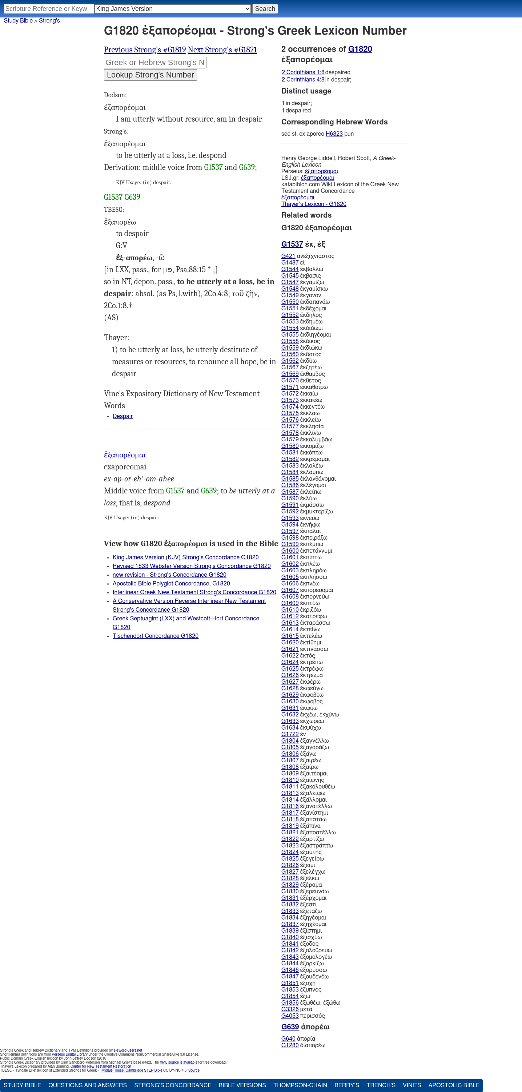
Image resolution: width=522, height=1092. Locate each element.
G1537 (213, 167)
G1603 (290, 570)
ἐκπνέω (300, 584)
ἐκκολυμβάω (306, 439)
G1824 (290, 852)
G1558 (290, 341)
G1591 (290, 505)
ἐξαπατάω (303, 819)
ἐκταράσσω (305, 623)
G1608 (290, 597)
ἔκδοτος (301, 354)
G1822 (290, 839)
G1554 (290, 328)
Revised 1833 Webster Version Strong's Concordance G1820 (192, 566)
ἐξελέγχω (303, 872)
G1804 (290, 741)
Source (194, 1070)
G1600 (290, 551)
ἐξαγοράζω (305, 747)
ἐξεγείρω (302, 859)
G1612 (290, 616)
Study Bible (18, 21)
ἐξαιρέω (301, 760)
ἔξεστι (299, 905)
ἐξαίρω (299, 767)
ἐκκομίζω (302, 446)
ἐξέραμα (301, 885)
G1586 (290, 485)
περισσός (303, 1016)
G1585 (290, 479)
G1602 (290, 564)
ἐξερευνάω (305, 891)
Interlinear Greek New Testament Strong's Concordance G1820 (194, 592)
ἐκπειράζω (304, 538)
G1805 (290, 747)
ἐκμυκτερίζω (307, 512)
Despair (123, 416)
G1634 (290, 728)
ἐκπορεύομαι (307, 590)
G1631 (290, 708)
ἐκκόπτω (302, 453)
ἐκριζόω (301, 610)
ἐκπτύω (300, 603)
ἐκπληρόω (303, 570)
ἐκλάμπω (302, 472)
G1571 (290, 387)
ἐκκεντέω (303, 407)
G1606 (290, 584)
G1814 (290, 800)
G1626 (290, 675)
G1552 (290, 315)
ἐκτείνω (301, 629)
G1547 (290, 282)
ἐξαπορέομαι (321, 171)
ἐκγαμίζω (302, 282)
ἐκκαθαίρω (304, 387)
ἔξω (295, 996)
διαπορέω (303, 1045)
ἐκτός (298, 656)
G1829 (290, 885)
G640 (288, 1039)
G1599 (290, 544)
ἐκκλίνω (301, 433)
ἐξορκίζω (302, 963)
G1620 (290, 643)
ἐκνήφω (301, 525)
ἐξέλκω (300, 878)
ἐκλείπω (301, 492)
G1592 (290, 512)
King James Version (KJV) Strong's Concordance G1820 (186, 557)
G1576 (290, 420)
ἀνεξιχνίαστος (307, 256)
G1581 (290, 453)
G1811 (290, 787)
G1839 (290, 931)
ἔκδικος (300, 341)
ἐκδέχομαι (304, 308)
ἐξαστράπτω (307, 846)
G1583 (290, 466)
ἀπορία (298, 1039)
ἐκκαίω (299, 394)
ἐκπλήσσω (304, 577)
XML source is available (178, 1062)
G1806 (290, 754)
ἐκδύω (299, 361)
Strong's (49, 21)
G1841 (290, 944)
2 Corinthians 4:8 (303, 80)
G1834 (290, 918)
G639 (247, 167)
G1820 (360, 49)
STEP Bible (153, 1070)
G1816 (290, 806)
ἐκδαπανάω (305, 302)
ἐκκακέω (301, 400)
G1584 (290, 472)
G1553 (290, 322)
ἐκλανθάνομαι (308, 479)
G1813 (290, 793)
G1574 (290, 407)
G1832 (290, 905)
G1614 (290, 629)
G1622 (290, 656)
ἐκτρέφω (302, 669)
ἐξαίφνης (302, 780)
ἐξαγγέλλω (305, 741)
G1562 (290, 361)
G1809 (290, 774)
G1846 (290, 970)
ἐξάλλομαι (304, 800)
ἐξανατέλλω (306, 806)
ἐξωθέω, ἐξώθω (310, 1003)
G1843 (290, 957)
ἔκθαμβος (303, 374)
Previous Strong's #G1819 (145, 50)
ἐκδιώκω (301, 348)
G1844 (290, 963)
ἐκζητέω (301, 367)
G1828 (290, 878)
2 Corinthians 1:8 (303, 72)
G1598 (290, 538)
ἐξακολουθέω (308, 787)
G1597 (290, 531)
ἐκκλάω (300, 413)
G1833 (290, 911)
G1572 (290, 394)
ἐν (293, 734)
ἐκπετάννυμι (306, 551)
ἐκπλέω (300, 564)
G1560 (290, 354)
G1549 (290, 295)
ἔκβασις (301, 276)
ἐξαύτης (301, 852)
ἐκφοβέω (302, 695)
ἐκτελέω (301, 636)
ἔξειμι (298, 865)
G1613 (290, 623)
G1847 (290, 977)
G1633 (290, 721)
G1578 (290, 433)
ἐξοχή (298, 983)
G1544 (290, 269)
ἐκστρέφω (304, 616)
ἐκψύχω (301, 728)
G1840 (290, 937)
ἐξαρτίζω (302, 839)
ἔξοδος (299, 944)
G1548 (290, 289)
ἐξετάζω (301, 911)
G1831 (290, 898)
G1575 (290, 413)
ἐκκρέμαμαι (305, 459)
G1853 (290, 990)
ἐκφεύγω (302, 688)
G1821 (290, 832)
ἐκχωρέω (302, 721)
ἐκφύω (299, 708)
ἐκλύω (299, 498)
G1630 (290, 701)
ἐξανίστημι (304, 813)
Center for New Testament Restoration (101, 1066)
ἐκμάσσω (302, 505)
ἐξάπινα (301, 826)
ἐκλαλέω (302, 466)
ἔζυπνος (301, 990)
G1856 (290, 1003)
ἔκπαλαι (301, 531)
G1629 (290, 695)
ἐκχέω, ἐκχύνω (310, 715)
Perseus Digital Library (70, 1054)
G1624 (290, 662)
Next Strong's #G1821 (222, 50)
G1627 (290, 682)
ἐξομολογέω (306, 957)
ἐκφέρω (301, 682)
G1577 (290, 426)
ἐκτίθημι (301, 643)
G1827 (290, 872)
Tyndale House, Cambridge (121, 1070)
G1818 (290, 819)
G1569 (290, 374)
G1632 (290, 715)
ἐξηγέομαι (303, 918)
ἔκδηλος (301, 315)
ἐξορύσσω (304, 970)
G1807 (290, 760)
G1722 (290, 734)
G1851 (290, 983)
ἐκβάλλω (302, 269)
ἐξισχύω (301, 937)
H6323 (334, 134)
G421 (288, 256)
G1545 (290, 276)
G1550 (290, 302)
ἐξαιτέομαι (304, 774)
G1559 (290, 348)
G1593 (290, 518)
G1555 (290, 335)
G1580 (290, 446)
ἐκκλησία (302, 426)
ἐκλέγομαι (303, 485)
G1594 (290, 525)
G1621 (290, 649)
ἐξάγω (299, 754)
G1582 (290, 459)
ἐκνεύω (300, 518)
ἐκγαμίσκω (304, 289)
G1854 (290, 996)
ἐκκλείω (301, 420)
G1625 (290, 669)
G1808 (290, 767)
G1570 (290, 381)
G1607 (290, 590)
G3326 (290, 1009)
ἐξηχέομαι (304, 924)
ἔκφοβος (302, 701)
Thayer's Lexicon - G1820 (313, 204)
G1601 (290, 557)
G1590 (290, 498)
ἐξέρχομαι (304, 898)
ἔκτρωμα (302, 675)
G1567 (290, 367)
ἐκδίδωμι (302, 328)
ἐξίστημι (301, 931)
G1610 (290, 610)
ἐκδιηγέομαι (306, 335)
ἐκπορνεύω (305, 597)
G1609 (290, 603)
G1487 (290, 263)
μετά (297, 1009)
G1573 (290, 400)
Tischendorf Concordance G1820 (155, 636)
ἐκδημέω (302, 322)
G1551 (290, 308)
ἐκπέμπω (302, 544)
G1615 (290, 636)
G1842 (290, 950)
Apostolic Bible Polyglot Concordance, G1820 (171, 584)
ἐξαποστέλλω (308, 832)
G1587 (290, 492)
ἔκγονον (301, 295)
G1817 (290, 813)
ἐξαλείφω (303, 793)
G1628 (290, 688)
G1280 (290, 1045)
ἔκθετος (301, 381)
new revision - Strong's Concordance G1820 (169, 575)
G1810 (290, 780)
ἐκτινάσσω (304, 649)
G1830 (290, 891)
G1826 (290, 865)
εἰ (293, 263)
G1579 (290, 439)
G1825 (290, 859)
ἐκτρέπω (302, 662)
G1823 (290, 846)
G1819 (290, 826)
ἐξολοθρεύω (306, 950)
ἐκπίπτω (301, 557)
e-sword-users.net (128, 1050)
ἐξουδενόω (305, 977)
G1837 (290, 924)
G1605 (290, 577)
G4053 (290, 1016)
